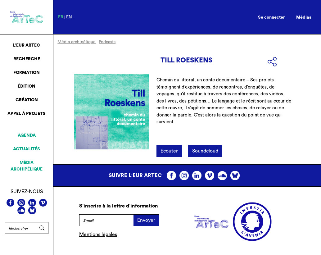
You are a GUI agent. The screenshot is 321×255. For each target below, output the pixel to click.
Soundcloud (205, 150)
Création (27, 100)
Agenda (27, 135)
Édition (26, 86)
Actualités (26, 149)
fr (60, 17)
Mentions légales (98, 234)
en (69, 17)
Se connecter (271, 17)
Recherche (26, 59)
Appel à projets (26, 114)
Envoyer (146, 220)
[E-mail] (106, 220)
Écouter (169, 150)
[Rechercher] (20, 228)
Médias (303, 17)
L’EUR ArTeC (26, 45)
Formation (26, 73)
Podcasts (107, 42)
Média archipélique (27, 166)
